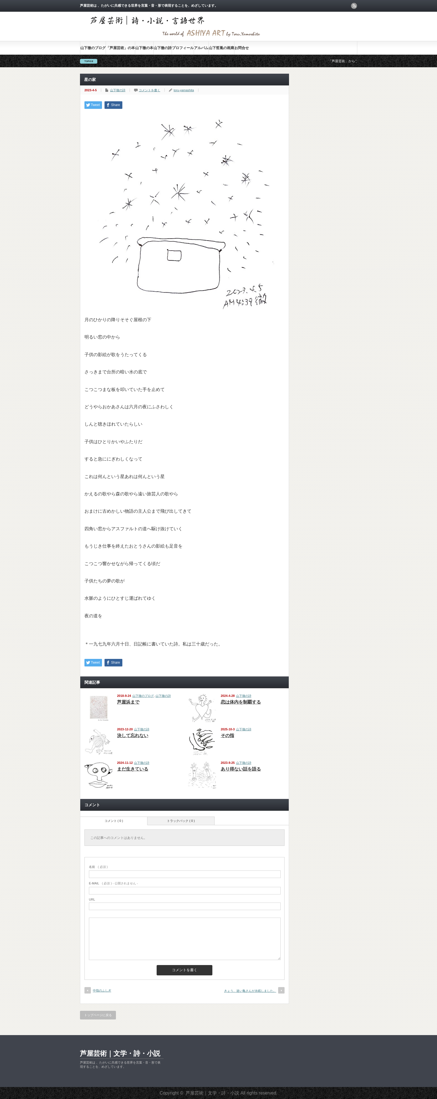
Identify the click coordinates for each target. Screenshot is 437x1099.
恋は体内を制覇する (241, 702)
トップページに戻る (98, 1015)
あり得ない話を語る (241, 769)
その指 (227, 735)
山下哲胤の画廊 (221, 48)
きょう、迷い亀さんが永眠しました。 (250, 990)
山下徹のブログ (93, 48)
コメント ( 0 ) (114, 820)
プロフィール (183, 48)
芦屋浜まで (128, 702)
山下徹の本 (144, 48)
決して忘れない (132, 735)
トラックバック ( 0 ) (181, 820)
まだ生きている (132, 769)
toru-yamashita (184, 90)
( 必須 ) (98, 866)
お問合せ (241, 48)
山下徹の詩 (163, 48)
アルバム (201, 48)
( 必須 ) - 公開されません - (113, 883)
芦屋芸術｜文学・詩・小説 (120, 1053)
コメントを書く (149, 90)
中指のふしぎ (102, 990)
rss (354, 6)
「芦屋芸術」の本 (120, 48)
